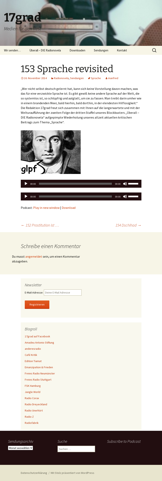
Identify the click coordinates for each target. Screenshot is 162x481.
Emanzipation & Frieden (39, 367)
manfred (113, 78)
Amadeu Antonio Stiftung (39, 342)
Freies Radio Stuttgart (38, 379)
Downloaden (77, 50)
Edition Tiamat (33, 361)
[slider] (75, 184)
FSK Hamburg (33, 386)
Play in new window (46, 208)
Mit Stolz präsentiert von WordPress (72, 473)
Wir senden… (12, 50)
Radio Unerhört (34, 410)
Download (69, 208)
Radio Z (29, 416)
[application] (81, 184)
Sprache (96, 78)
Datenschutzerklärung (34, 473)
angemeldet (33, 256)
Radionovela (61, 78)
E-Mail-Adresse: (53, 292)
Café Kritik (31, 355)
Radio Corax (32, 398)
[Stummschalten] (125, 184)
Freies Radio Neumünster (40, 373)
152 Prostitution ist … (40, 225)
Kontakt (122, 50)
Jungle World (32, 392)
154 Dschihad (128, 225)
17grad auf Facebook (37, 336)
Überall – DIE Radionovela (45, 50)
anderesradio (33, 348)
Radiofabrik (32, 423)
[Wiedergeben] (26, 184)
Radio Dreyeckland (36, 404)
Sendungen (101, 50)
